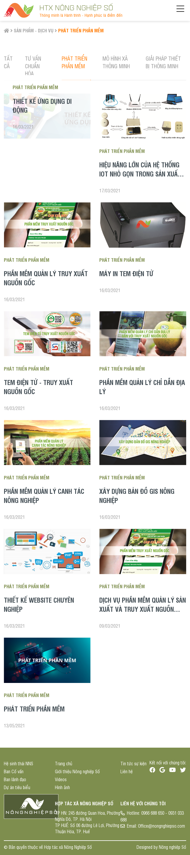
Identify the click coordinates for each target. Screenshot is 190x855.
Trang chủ (63, 763)
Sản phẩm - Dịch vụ (33, 30)
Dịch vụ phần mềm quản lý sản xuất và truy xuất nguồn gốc (142, 608)
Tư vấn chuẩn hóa (33, 65)
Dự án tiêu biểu (17, 787)
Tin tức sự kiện (133, 763)
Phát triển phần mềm (81, 30)
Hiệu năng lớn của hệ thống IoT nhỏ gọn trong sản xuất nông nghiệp (140, 173)
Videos (61, 779)
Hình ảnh (62, 787)
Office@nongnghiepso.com (161, 826)
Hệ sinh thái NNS (18, 763)
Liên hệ (126, 771)
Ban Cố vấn (13, 771)
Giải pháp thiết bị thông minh (163, 62)
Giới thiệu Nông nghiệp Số (77, 771)
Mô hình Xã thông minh (116, 62)
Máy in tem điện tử (126, 273)
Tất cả (8, 62)
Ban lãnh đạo (15, 779)
